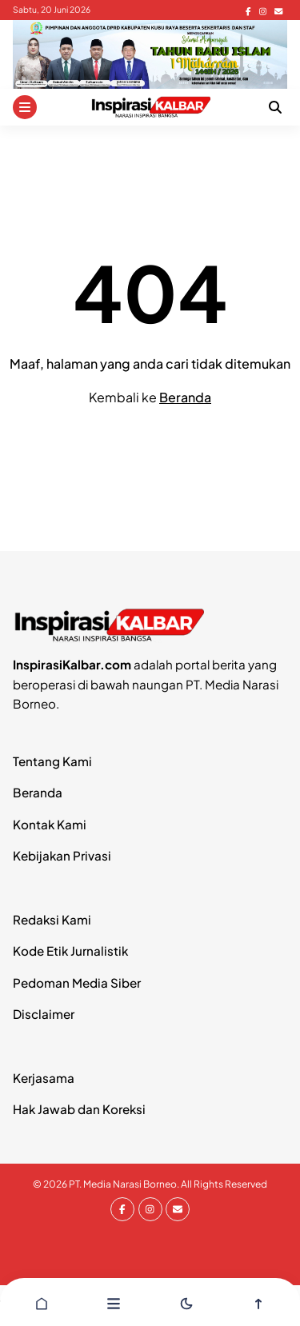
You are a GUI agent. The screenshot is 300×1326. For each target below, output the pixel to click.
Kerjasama (43, 1077)
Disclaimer (43, 1013)
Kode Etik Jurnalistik (70, 950)
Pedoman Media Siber (77, 982)
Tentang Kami (52, 761)
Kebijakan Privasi (62, 855)
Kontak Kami (49, 824)
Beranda (185, 397)
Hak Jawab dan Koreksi (79, 1108)
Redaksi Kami (52, 919)
